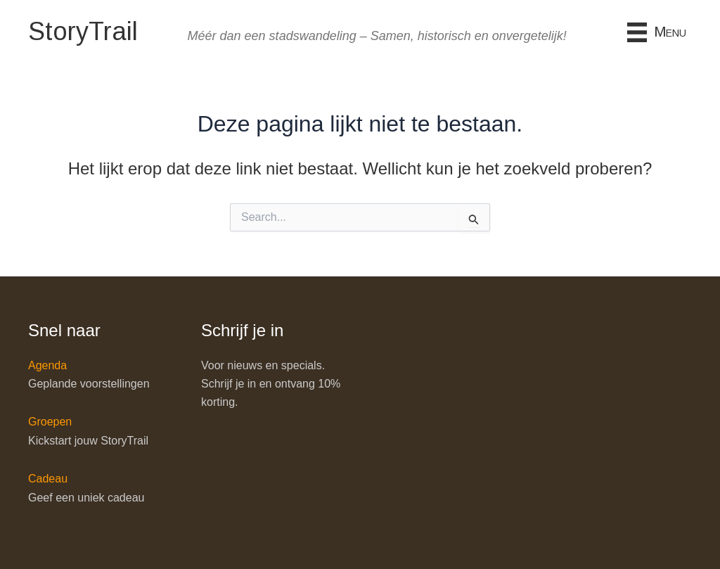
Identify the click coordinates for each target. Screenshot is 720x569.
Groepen (50, 422)
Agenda (47, 365)
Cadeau (48, 479)
